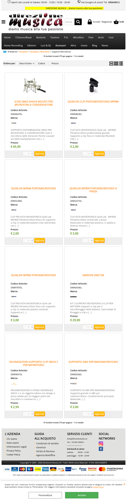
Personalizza (45, 495)
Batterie (41, 37)
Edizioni (31, 46)
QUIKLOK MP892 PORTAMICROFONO (33, 276)
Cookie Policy (98, 487)
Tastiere (54, 37)
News (105, 46)
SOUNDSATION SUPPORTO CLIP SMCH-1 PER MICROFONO (33, 364)
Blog (94, 46)
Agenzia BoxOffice (45, 455)
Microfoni (78, 37)
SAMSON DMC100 (93, 276)
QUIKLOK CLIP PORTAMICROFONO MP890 (93, 102)
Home (7, 37)
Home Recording (13, 46)
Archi (101, 37)
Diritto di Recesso (45, 452)
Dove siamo (13, 443)
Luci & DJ (46, 46)
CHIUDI (124, 484)
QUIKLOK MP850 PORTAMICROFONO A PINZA (93, 190)
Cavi (111, 37)
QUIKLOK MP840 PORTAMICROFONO (33, 189)
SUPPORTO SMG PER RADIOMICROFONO (93, 362)
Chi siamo (12, 439)
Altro (73, 46)
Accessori (60, 46)
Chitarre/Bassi (23, 37)
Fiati (90, 37)
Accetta (82, 495)
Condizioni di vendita (47, 444)
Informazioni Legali (17, 447)
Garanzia (41, 448)
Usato (84, 46)
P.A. (66, 37)
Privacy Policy (14, 451)
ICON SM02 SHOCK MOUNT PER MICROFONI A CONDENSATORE (33, 104)
